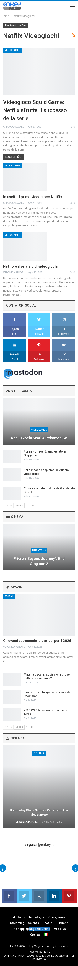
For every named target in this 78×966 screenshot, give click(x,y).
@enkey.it (45, 844)
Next (19, 505)
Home (19, 917)
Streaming (39, 550)
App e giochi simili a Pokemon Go (39, 438)
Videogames (12, 50)
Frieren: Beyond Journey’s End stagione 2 (39, 561)
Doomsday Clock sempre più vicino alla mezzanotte (39, 812)
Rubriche (62, 923)
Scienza (39, 753)
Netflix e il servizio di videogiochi (30, 266)
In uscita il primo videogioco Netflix (32, 197)
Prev (8, 505)
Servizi (60, 929)
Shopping (30, 929)
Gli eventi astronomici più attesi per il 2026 (37, 641)
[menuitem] (46, 934)
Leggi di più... (13, 157)
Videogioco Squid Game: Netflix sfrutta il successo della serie (35, 110)
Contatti (35, 934)
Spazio (9, 596)
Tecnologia (36, 917)
